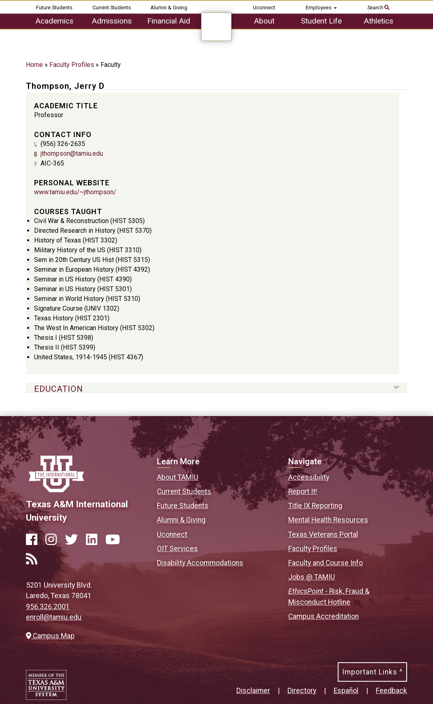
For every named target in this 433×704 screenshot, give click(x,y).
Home (34, 65)
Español (346, 691)
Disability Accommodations (200, 563)
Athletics (378, 21)
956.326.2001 (48, 607)
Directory (301, 691)
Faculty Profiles (71, 65)
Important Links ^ (372, 672)
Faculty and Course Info (325, 563)
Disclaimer (253, 691)
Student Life (321, 21)
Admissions (112, 21)
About (264, 21)
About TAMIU (177, 477)
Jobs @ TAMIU (311, 577)
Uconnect (264, 7)
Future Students (54, 7)
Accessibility (308, 477)
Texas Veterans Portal (323, 534)
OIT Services (177, 549)
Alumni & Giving (168, 7)
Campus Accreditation (323, 616)
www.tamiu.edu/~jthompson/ (75, 192)
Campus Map (50, 636)
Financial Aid (168, 21)
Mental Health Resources (328, 520)
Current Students (111, 7)
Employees (321, 7)
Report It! (302, 491)
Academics (54, 21)
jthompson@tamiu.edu (72, 153)
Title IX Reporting (315, 506)
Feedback (391, 691)
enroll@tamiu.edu (53, 617)
